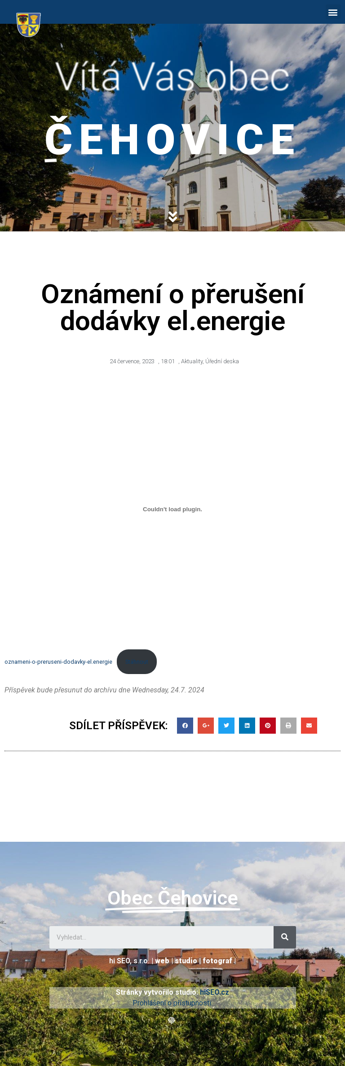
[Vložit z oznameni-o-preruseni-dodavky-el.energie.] (172, 509)
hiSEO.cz (214, 992)
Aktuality (192, 361)
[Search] (285, 937)
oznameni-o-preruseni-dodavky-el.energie (58, 661)
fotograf (217, 961)
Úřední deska (222, 361)
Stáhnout (136, 661)
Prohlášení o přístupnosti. (172, 1003)
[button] (333, 11)
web (162, 961)
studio (186, 961)
